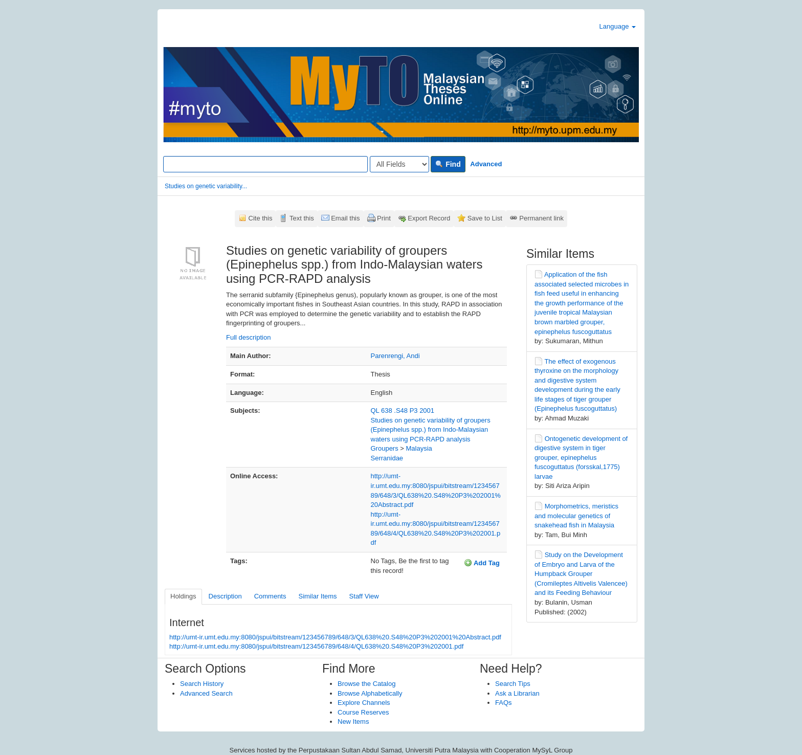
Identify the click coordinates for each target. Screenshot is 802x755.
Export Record (429, 218)
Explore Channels (364, 702)
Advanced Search (206, 693)
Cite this (261, 218)
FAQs (503, 702)
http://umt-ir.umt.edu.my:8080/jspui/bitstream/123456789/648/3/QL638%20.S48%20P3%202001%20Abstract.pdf (335, 637)
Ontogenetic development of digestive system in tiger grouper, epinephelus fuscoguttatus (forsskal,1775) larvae (581, 457)
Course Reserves (363, 712)
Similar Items (317, 596)
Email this (345, 218)
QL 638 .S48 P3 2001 (403, 410)
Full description (248, 337)
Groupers (384, 448)
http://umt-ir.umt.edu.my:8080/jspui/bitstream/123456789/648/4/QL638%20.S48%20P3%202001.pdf (316, 646)
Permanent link (541, 218)
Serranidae (387, 458)
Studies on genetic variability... (206, 186)
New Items (353, 721)
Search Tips (512, 683)
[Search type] (399, 164)
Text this (301, 218)
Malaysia (419, 448)
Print (384, 218)
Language (617, 26)
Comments (270, 596)
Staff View (364, 596)
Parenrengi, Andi (395, 356)
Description (225, 596)
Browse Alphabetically (370, 693)
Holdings (183, 596)
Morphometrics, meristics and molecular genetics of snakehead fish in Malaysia (576, 515)
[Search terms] (265, 164)
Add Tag (482, 563)
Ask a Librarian (517, 693)
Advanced (486, 164)
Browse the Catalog (366, 683)
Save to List (484, 218)
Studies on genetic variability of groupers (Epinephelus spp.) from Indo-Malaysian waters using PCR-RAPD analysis (431, 429)
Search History (202, 683)
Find (447, 164)
